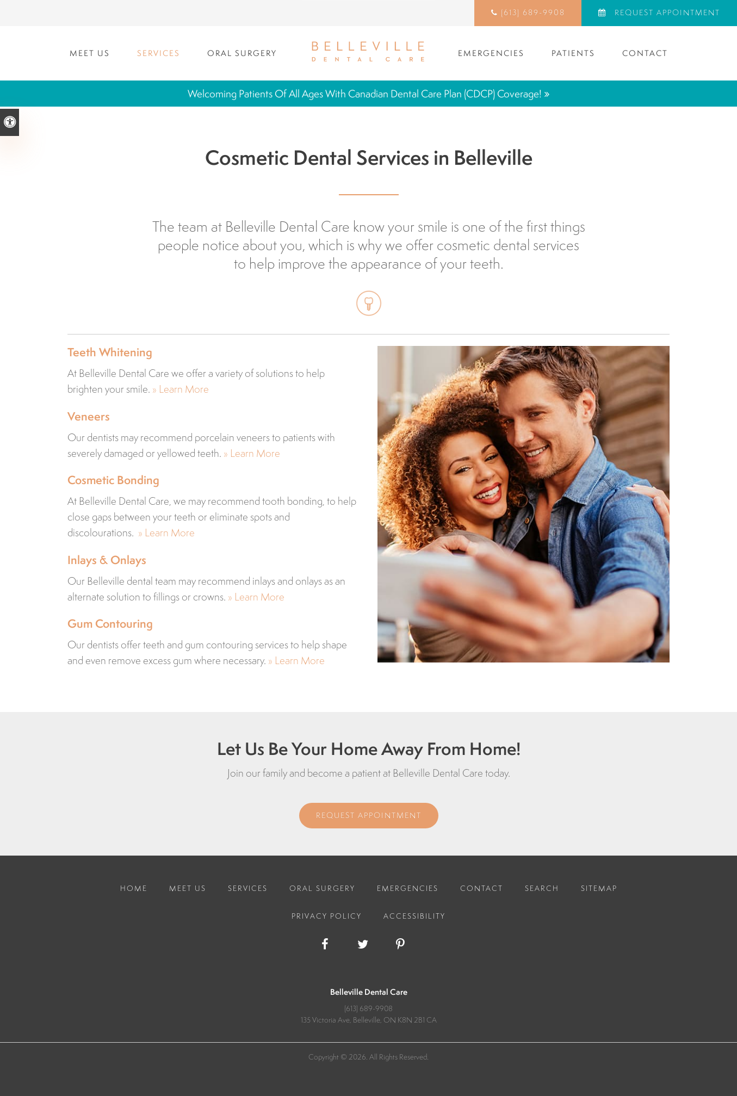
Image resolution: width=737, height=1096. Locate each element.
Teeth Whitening (109, 352)
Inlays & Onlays (106, 560)
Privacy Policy (327, 916)
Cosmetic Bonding (113, 480)
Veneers (88, 416)
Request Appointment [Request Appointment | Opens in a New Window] (666, 12)
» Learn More (180, 389)
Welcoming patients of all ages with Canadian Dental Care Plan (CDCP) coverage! (365, 93)
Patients (573, 53)
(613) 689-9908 (533, 12)
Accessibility (414, 916)
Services (158, 53)
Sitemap (599, 888)
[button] (667, 187)
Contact (645, 53)
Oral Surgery (242, 53)
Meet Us (90, 53)
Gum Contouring (110, 623)
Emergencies (491, 53)
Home (133, 888)
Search (542, 888)
